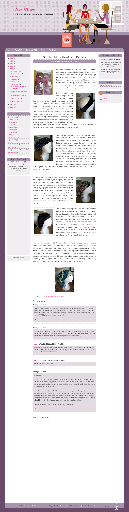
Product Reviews (13, 129)
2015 (11, 61)
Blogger (22, 257)
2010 (11, 107)
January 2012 (15, 101)
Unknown (105, 98)
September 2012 (16, 74)
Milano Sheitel (57, 177)
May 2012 (14, 79)
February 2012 (15, 98)
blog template (107, 506)
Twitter (43, 50)
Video (10, 142)
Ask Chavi (25, 9)
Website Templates (75, 506)
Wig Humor (11, 147)
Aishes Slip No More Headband (75, 85)
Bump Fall (86, 224)
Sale (9, 134)
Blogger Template (54, 506)
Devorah (36, 360)
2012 (11, 69)
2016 (11, 58)
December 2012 (16, 71)
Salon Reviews (13, 137)
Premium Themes (87, 506)
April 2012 (14, 82)
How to (10, 124)
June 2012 (14, 76)
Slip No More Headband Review (64, 57)
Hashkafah (11, 122)
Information (11, 127)
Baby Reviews (12, 117)
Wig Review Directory (106, 85)
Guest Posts (12, 119)
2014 (11, 63)
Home (9, 50)
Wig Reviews (12, 152)
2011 (11, 104)
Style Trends (12, 140)
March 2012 (15, 84)
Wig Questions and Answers (17, 150)
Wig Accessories (13, 145)
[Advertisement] (18, 214)
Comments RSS (31, 50)
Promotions (11, 132)
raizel (35, 344)
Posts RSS (18, 50)
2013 (11, 66)
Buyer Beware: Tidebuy (18, 95)
